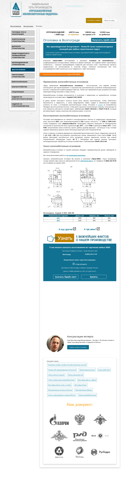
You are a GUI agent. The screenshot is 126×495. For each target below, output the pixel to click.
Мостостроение (15, 26)
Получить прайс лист (103, 40)
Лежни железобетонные (87, 395)
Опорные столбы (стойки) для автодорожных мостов (67, 365)
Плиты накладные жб (75, 375)
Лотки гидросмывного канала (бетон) (61, 395)
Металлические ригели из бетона (60, 390)
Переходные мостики (87, 370)
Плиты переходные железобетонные (61, 380)
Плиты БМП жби (104, 370)
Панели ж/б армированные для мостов (62, 370)
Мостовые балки (81, 385)
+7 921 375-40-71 (109, 4)
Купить (94, 277)
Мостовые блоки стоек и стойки (59, 385)
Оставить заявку (94, 20)
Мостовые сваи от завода (87, 380)
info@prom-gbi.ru (74, 8)
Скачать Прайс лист (65, 277)
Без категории (28, 26)
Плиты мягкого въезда (56, 375)
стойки (100, 105)
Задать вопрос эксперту (78, 347)
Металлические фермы (83, 390)
